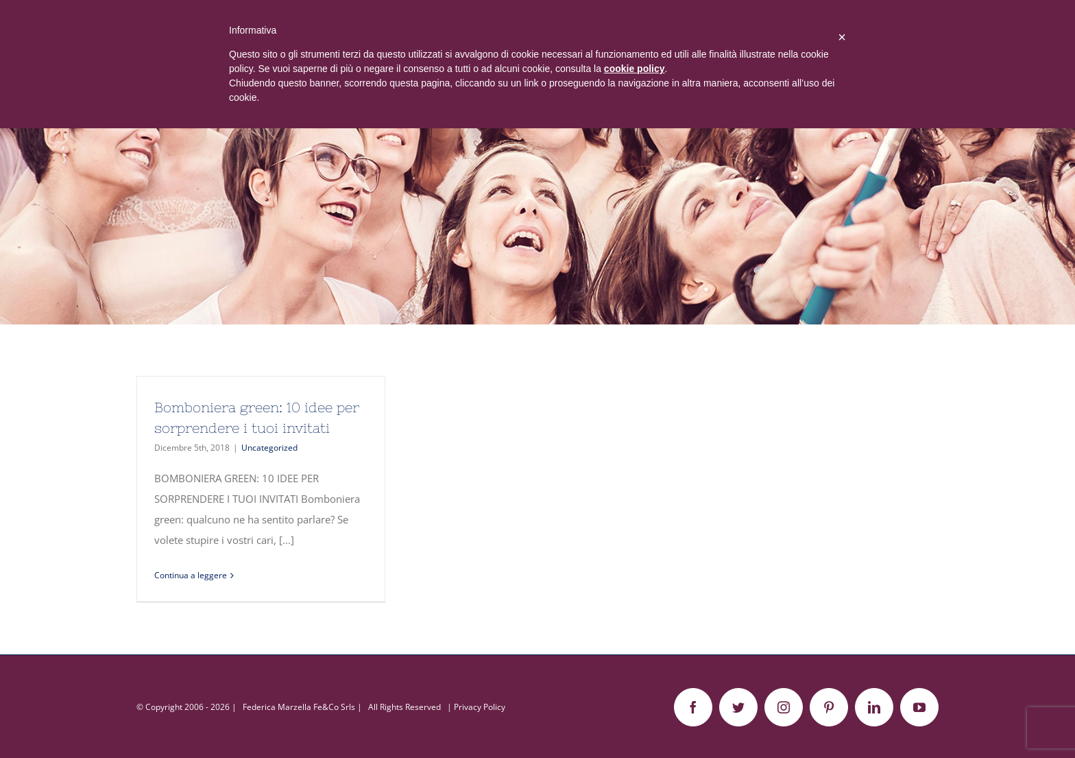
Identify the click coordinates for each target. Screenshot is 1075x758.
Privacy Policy (479, 707)
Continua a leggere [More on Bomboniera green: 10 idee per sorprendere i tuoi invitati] (190, 575)
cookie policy (634, 68)
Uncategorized (269, 447)
